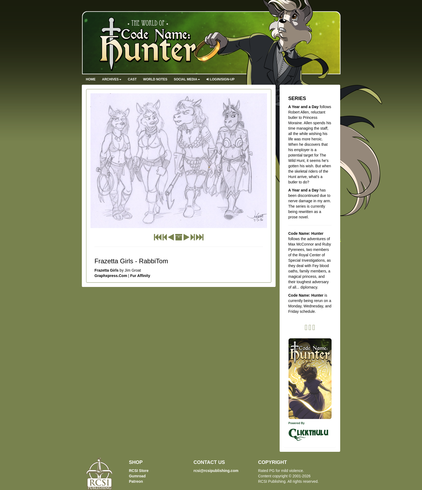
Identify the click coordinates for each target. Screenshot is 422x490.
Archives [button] (111, 79)
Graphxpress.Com (110, 276)
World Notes (155, 79)
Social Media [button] (187, 79)
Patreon (136, 481)
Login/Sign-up (220, 79)
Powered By (297, 423)
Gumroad (137, 476)
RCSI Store (139, 470)
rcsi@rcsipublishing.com (216, 470)
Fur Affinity (140, 276)
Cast (132, 79)
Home (91, 79)
